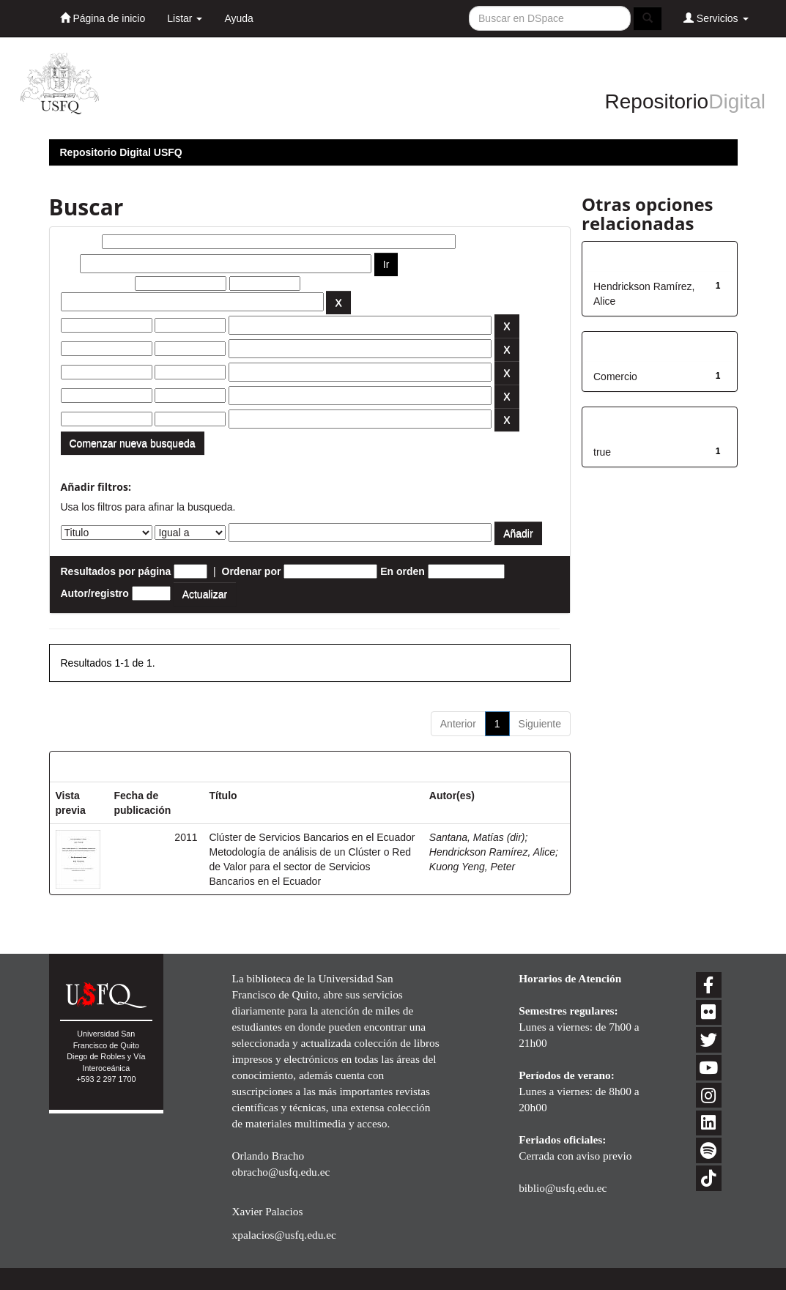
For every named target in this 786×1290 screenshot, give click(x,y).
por (69, 264)
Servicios (716, 18)
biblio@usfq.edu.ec (563, 1188)
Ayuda (238, 18)
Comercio (615, 376)
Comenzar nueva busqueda (133, 443)
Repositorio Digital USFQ (121, 152)
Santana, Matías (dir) (477, 837)
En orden (402, 571)
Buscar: (80, 242)
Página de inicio (103, 18)
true (602, 452)
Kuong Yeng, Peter (472, 866)
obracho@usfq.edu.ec (280, 1171)
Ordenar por (251, 571)
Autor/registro (95, 593)
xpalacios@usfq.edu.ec (283, 1234)
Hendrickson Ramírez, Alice (492, 852)
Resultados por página (116, 571)
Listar (184, 18)
